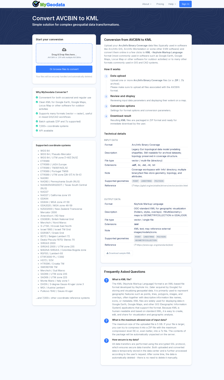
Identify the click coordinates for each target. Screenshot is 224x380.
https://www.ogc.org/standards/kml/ (153, 245)
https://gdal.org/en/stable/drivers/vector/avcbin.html (160, 185)
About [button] (145, 4)
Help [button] (171, 4)
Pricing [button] (160, 4)
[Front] (48, 4)
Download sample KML (118, 253)
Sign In (185, 4)
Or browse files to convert (64, 69)
